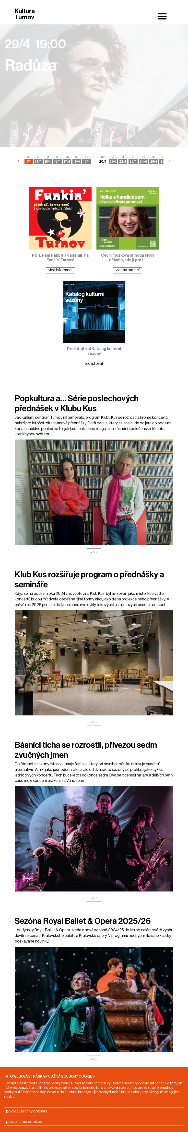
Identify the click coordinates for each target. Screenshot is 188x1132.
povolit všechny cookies (26, 1111)
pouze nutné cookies (24, 1122)
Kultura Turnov (25, 14)
